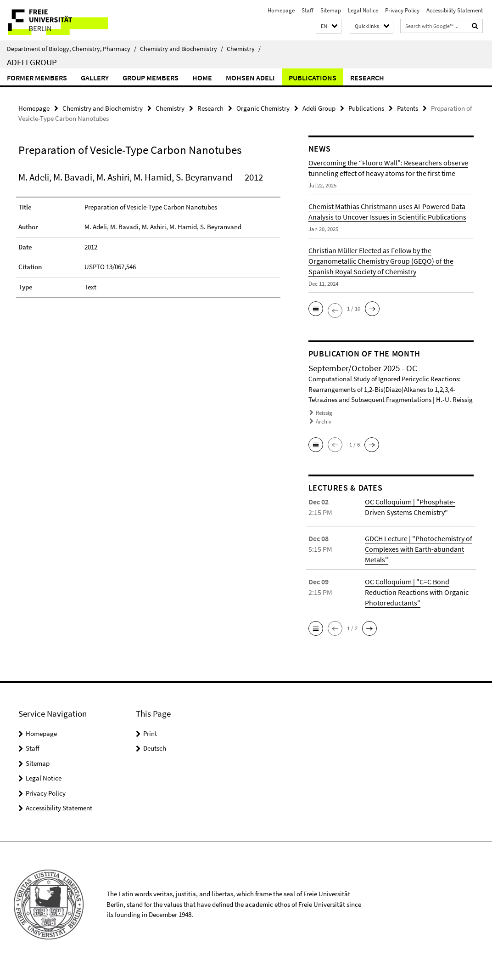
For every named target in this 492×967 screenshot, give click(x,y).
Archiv (323, 421)
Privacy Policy (402, 10)
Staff (307, 10)
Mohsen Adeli (250, 77)
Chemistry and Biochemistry (181, 48)
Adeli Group (32, 62)
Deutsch (154, 748)
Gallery (95, 77)
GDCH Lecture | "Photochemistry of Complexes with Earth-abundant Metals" (418, 549)
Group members (151, 77)
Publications (312, 77)
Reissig (324, 413)
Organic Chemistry (263, 108)
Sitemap (330, 10)
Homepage (281, 10)
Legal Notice (363, 10)
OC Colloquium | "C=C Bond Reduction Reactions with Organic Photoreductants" (417, 592)
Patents (407, 108)
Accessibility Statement (454, 10)
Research (367, 77)
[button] (328, 26)
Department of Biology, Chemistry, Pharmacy (71, 48)
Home (202, 77)
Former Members (37, 77)
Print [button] (150, 733)
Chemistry (244, 48)
